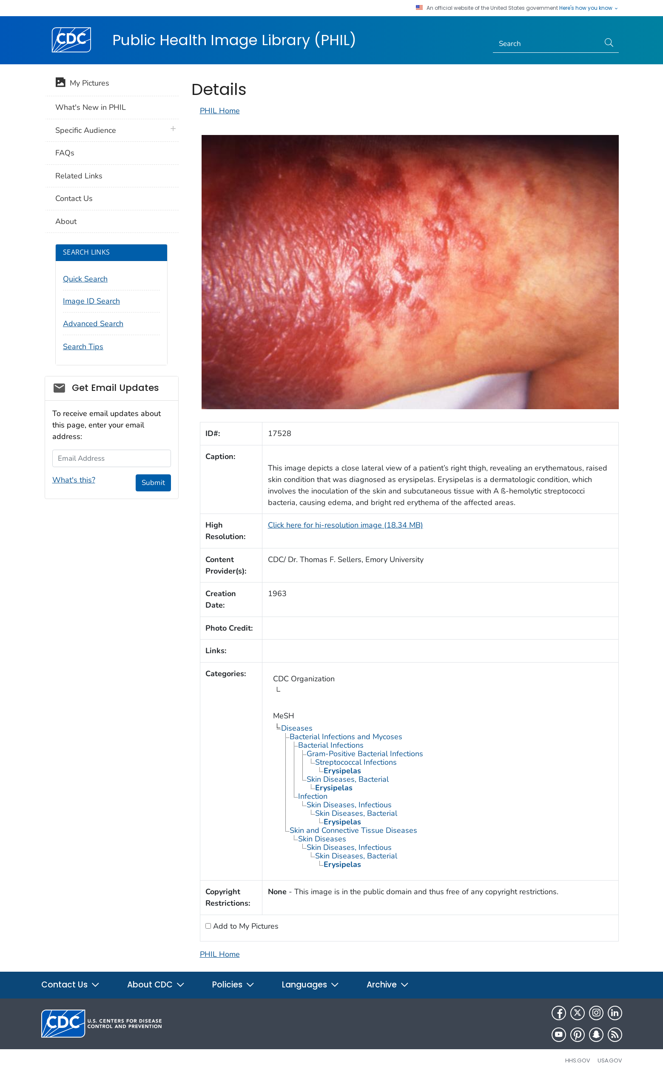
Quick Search (85, 279)
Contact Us (74, 198)
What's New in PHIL (90, 107)
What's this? (73, 480)
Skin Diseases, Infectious (349, 805)
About (66, 221)
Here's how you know (589, 8)
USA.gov (610, 1060)
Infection (312, 796)
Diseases (297, 728)
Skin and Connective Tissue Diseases (353, 830)
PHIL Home (220, 111)
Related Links (78, 176)
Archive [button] (388, 984)
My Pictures (82, 84)
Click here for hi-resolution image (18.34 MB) (345, 525)
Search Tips (83, 346)
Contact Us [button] (70, 984)
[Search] (546, 43)
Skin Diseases (322, 839)
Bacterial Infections (331, 745)
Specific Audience (85, 130)
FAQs (64, 153)
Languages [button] (310, 984)
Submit (153, 483)
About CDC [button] (156, 984)
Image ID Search (91, 301)
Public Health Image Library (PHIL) (234, 40)
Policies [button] (233, 984)
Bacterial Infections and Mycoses (346, 737)
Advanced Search (93, 324)
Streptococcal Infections (356, 762)
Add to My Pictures (245, 926)
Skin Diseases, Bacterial (348, 779)
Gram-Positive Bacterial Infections (365, 754)
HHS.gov (577, 1060)
